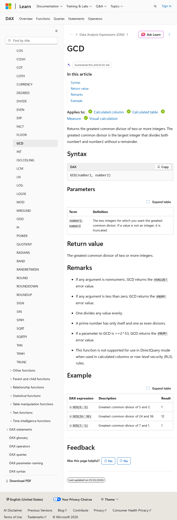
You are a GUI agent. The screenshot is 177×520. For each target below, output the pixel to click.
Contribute (80, 510)
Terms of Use (13, 517)
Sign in (166, 6)
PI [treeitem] (18, 227)
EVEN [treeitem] (20, 109)
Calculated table (145, 111)
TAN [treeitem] (19, 345)
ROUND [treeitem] (22, 278)
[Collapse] (56, 31)
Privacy (99, 510)
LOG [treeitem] (20, 185)
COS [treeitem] (20, 50)
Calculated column (109, 111)
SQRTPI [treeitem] (22, 336)
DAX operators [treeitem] (19, 446)
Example (76, 100)
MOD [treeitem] (20, 202)
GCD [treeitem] (20, 143)
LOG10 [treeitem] (21, 194)
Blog (61, 510)
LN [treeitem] (19, 177)
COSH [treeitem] (21, 59)
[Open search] (155, 6)
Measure (74, 118)
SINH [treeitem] (20, 320)
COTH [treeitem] (21, 76)
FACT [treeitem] (20, 126)
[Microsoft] (9, 6)
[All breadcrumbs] (71, 34)
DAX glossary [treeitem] (18, 437)
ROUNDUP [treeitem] (24, 294)
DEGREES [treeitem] (23, 93)
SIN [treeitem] (19, 311)
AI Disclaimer (13, 510)
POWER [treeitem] (22, 235)
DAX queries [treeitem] (18, 454)
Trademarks (35, 517)
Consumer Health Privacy (130, 510)
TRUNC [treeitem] (22, 362)
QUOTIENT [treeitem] (24, 244)
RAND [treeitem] (21, 261)
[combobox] (32, 40)
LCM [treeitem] (20, 168)
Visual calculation (103, 118)
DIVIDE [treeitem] (22, 101)
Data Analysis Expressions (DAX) (102, 34)
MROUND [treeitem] (24, 210)
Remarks (77, 94)
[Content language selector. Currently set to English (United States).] (25, 499)
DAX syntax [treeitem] (17, 471)
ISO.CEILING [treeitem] (25, 160)
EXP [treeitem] (19, 118)
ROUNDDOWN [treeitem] (27, 286)
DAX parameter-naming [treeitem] (26, 463)
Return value (79, 88)
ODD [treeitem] (20, 219)
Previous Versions (40, 510)
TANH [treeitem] (21, 353)
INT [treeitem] (19, 151)
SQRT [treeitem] (20, 328)
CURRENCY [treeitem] (24, 84)
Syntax (75, 82)
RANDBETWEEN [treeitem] (28, 269)
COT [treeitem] (20, 67)
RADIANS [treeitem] (23, 252)
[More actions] (169, 34)
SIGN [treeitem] (20, 303)
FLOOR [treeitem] (22, 135)
